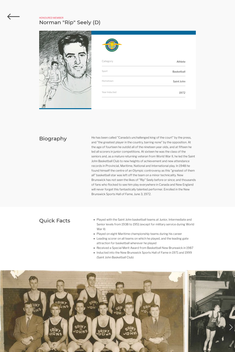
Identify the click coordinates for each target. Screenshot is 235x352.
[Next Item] (231, 327)
